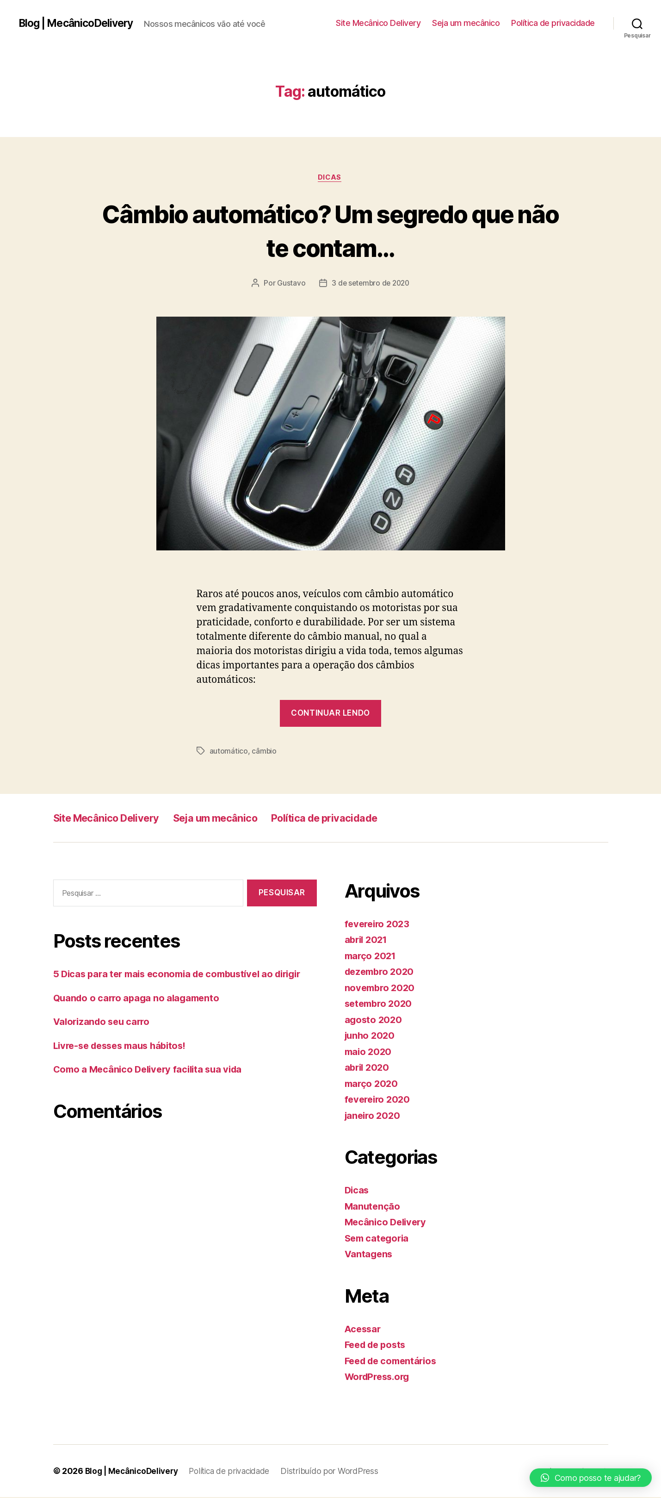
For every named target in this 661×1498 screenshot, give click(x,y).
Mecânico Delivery (387, 1223)
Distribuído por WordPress (338, 1472)
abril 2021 (367, 940)
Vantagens (370, 1255)
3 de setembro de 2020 (370, 284)
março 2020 (372, 1084)
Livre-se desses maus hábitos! (124, 1046)
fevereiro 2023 (379, 924)
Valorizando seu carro (103, 1022)
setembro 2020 (380, 1004)
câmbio (264, 752)
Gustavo (289, 284)
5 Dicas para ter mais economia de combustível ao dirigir (184, 974)
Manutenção (373, 1207)
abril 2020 (368, 1068)
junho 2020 (371, 1036)
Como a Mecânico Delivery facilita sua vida (152, 1070)
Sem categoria (379, 1239)
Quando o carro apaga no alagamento (139, 999)
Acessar (364, 1330)
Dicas (331, 178)
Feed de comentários (394, 1361)
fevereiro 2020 (379, 1100)
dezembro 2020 (382, 972)
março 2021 (372, 956)
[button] (591, 1477)
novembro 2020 (381, 988)
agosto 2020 (374, 1020)
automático (229, 752)
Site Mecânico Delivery (378, 23)
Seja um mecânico (466, 23)
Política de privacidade (553, 23)
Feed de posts (378, 1345)
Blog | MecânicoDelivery (80, 23)
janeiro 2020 (374, 1116)
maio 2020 (369, 1052)
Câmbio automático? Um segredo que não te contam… (330, 230)
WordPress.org (380, 1377)
